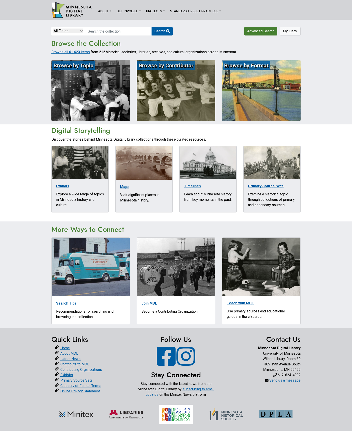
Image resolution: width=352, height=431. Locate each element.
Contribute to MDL (74, 364)
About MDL (69, 353)
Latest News (70, 359)
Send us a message (285, 380)
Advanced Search (260, 31)
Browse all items (70, 52)
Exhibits (66, 375)
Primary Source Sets (76, 380)
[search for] (118, 31)
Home (65, 348)
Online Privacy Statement (80, 391)
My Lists (290, 31)
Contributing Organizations (81, 369)
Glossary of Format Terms (80, 386)
